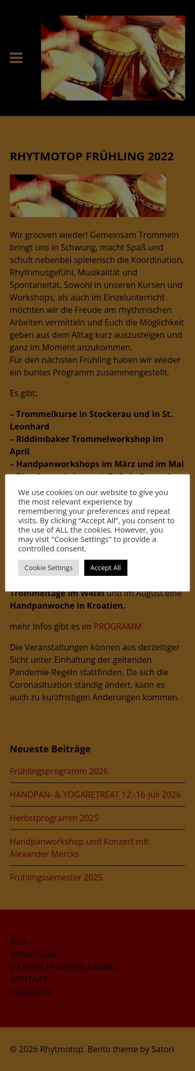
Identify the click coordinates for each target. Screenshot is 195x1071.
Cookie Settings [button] (48, 567)
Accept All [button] (105, 567)
